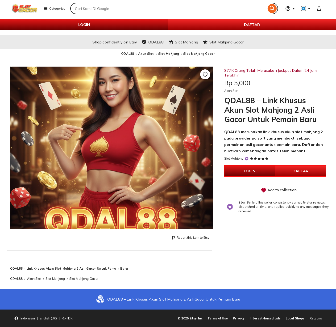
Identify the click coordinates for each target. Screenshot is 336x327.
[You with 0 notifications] (305, 8)
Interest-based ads (265, 318)
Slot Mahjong (168, 53)
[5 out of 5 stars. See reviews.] (260, 158)
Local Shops (295, 318)
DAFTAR (252, 24)
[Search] (272, 8)
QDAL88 (127, 53)
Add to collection (279, 190)
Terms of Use (217, 318)
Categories (54, 8)
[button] (44, 318)
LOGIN (84, 24)
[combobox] (168, 8)
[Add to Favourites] (205, 74)
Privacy (239, 318)
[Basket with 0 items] (319, 8)
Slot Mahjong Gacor (199, 53)
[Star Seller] (247, 158)
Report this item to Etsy (190, 238)
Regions (316, 318)
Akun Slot (146, 53)
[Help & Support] (290, 8)
